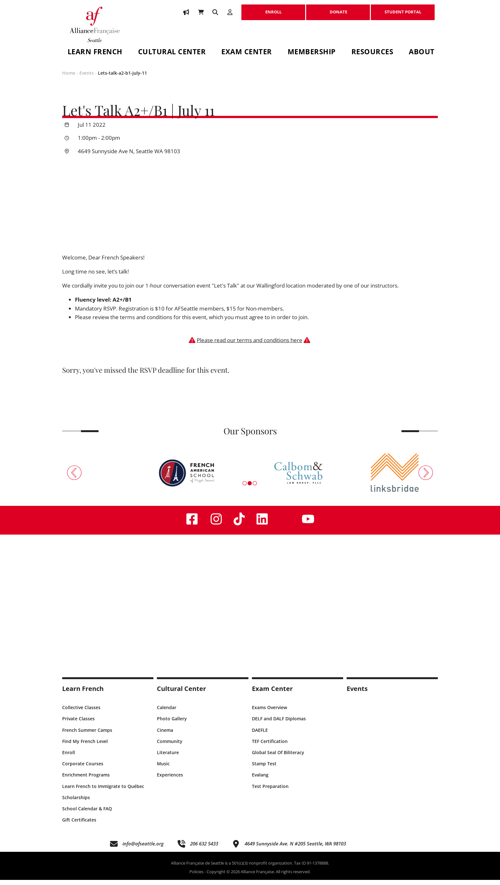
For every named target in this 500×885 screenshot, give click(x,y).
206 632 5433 (204, 849)
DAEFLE (260, 735)
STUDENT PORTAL (403, 8)
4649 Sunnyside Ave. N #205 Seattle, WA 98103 (295, 849)
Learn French (95, 52)
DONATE (338, 8)
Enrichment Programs (86, 780)
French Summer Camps (87, 735)
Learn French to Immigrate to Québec (103, 791)
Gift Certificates (79, 825)
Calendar (166, 713)
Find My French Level (85, 746)
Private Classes (78, 724)
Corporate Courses (82, 769)
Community (169, 746)
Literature (168, 758)
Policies (196, 877)
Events (86, 78)
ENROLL (273, 8)
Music (163, 769)
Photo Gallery (172, 724)
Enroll (68, 758)
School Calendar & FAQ (87, 814)
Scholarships (76, 802)
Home (68, 78)
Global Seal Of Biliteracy (278, 758)
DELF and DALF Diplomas (279, 724)
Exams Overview (269, 713)
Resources (372, 52)
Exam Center (246, 52)
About (422, 52)
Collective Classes (81, 713)
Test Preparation (270, 791)
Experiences (170, 780)
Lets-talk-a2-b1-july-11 (122, 78)
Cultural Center (172, 52)
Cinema (165, 735)
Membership (312, 52)
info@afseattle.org (143, 849)
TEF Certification (270, 746)
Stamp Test (264, 769)
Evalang (260, 780)
